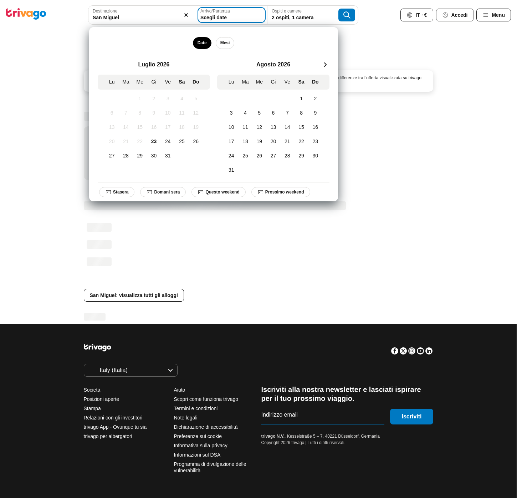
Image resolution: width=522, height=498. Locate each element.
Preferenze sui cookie (199, 436)
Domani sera (163, 192)
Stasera (116, 192)
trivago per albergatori (108, 436)
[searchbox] (142, 17)
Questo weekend (219, 192)
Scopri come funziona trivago (206, 399)
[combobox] (141, 15)
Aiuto (179, 390)
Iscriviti (411, 416)
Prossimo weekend (280, 192)
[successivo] (325, 64)
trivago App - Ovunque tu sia (115, 427)
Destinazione (105, 11)
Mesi (225, 42)
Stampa (92, 408)
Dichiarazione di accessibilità (206, 427)
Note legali (186, 418)
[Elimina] (186, 15)
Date (202, 42)
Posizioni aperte (101, 399)
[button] (142, 15)
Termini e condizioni (196, 408)
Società (92, 390)
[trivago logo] (26, 15)
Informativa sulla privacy (200, 445)
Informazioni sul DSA (197, 455)
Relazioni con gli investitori (113, 418)
